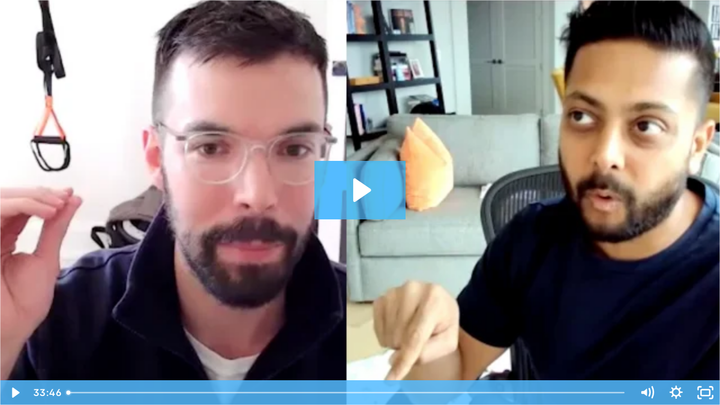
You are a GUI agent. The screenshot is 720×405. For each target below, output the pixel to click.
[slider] (346, 392)
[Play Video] (14, 392)
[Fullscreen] (705, 392)
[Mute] (647, 392)
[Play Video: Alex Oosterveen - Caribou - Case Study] (360, 190)
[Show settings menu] (676, 392)
